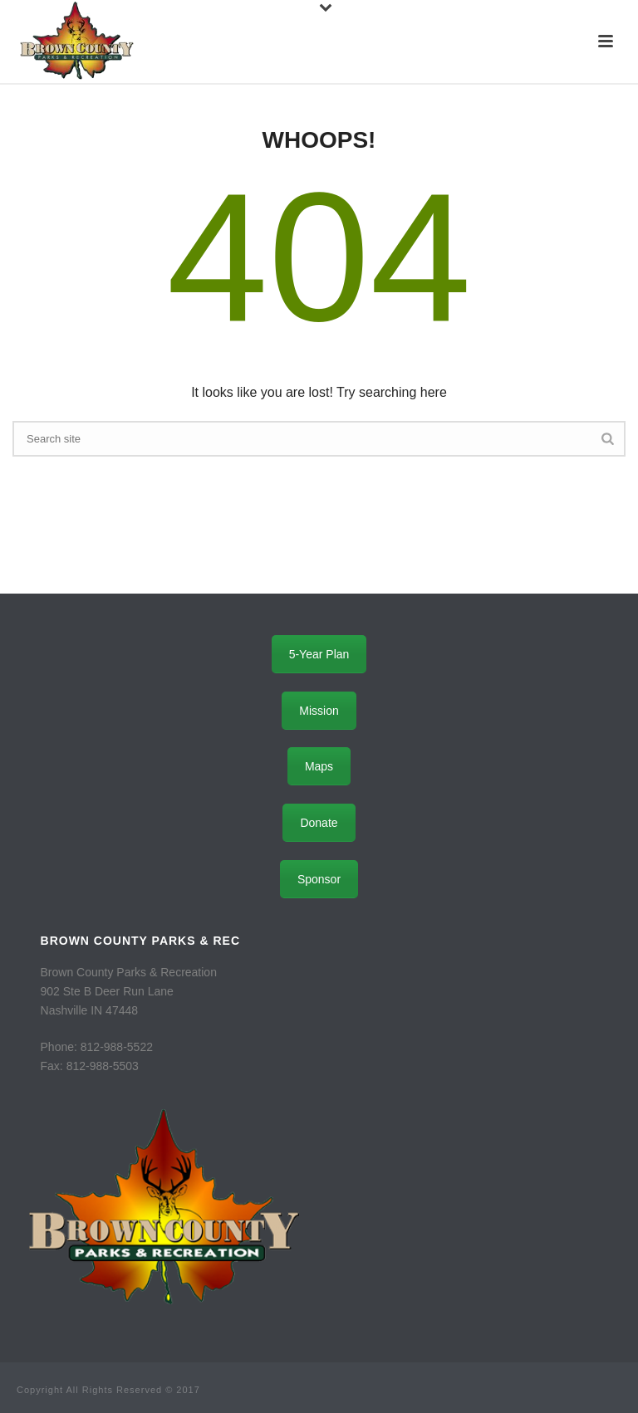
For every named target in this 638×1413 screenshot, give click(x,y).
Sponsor (319, 879)
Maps (319, 766)
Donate (318, 822)
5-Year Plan (319, 654)
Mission (318, 710)
